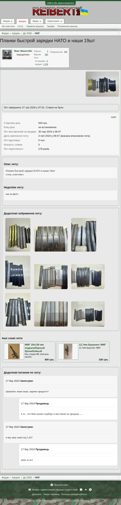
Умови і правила (51, 494)
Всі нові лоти (8, 26)
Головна (81, 489)
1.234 (45, 64)
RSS (90, 489)
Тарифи (51, 26)
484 (46, 54)
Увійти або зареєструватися (60, 3)
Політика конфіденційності (74, 494)
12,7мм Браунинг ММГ (92, 344)
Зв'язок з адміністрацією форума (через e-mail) (55, 490)
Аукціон (22, 21)
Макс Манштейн (23, 51)
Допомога (36, 494)
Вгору (85, 489)
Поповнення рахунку (67, 26)
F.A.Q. (20, 26)
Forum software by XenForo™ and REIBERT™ (60, 501)
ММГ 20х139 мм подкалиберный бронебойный (35, 347)
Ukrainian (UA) (61, 485)
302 (65, 52)
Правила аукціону (35, 26)
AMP (113, 117)
